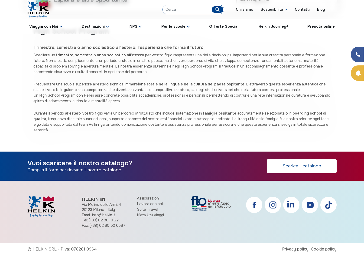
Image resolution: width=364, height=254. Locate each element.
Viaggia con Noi (43, 26)
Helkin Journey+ (273, 26)
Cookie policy (324, 249)
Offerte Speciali (224, 26)
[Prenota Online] (357, 73)
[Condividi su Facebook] (357, 54)
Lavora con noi (150, 203)
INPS (133, 26)
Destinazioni (93, 26)
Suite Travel (147, 209)
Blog (321, 9)
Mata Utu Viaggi (150, 215)
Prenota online (321, 26)
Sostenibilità (272, 9)
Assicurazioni (148, 198)
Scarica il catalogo (302, 166)
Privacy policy (295, 249)
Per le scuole (173, 26)
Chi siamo (244, 9)
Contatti (302, 9)
